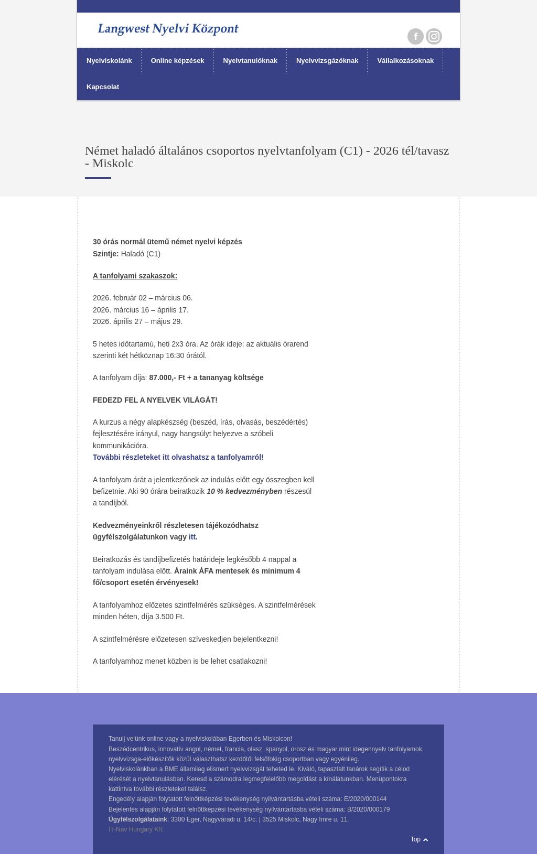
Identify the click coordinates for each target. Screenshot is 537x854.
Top (416, 839)
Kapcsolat (103, 87)
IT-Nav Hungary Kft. (136, 829)
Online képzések (178, 60)
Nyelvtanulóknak (250, 60)
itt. (193, 537)
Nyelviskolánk (109, 60)
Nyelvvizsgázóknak (327, 60)
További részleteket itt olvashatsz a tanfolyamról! (178, 457)
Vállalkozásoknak (405, 60)
